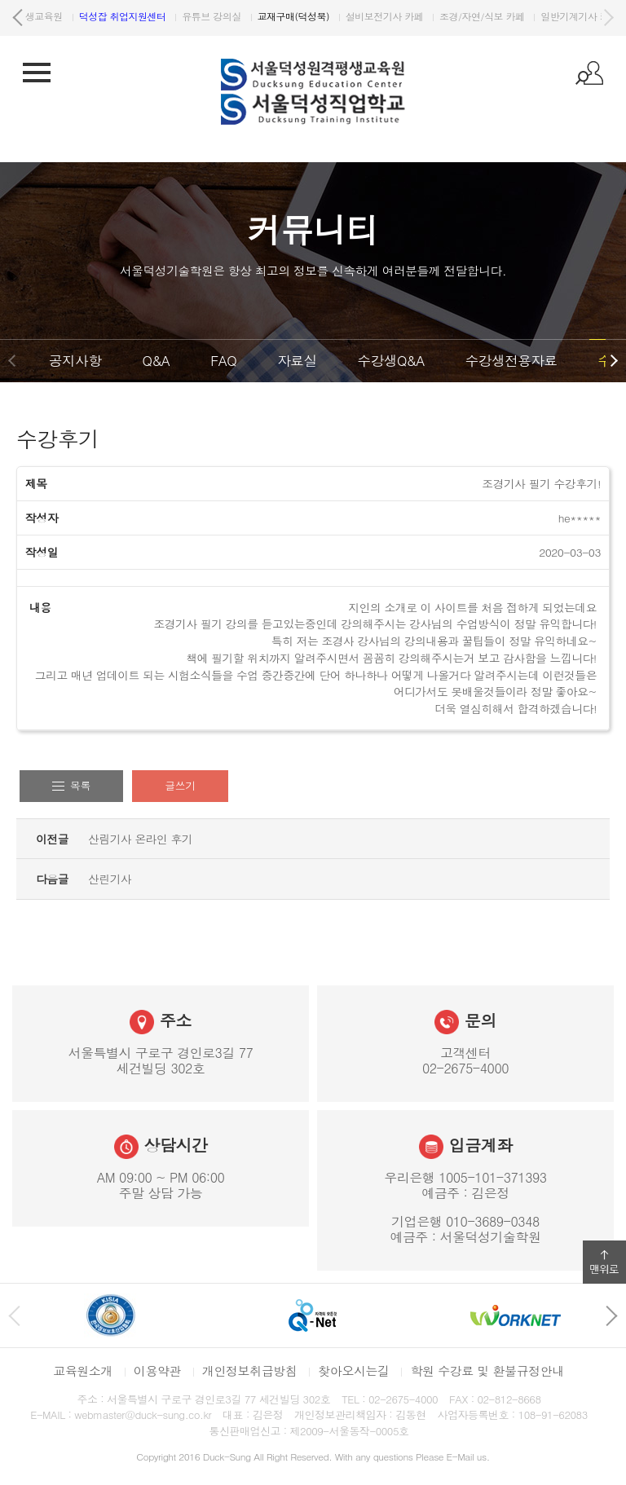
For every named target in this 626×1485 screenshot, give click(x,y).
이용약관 (157, 1370)
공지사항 (75, 360)
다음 (608, 18)
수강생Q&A (391, 360)
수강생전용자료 (511, 360)
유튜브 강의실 (362, 16)
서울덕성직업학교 (76, 16)
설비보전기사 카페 (536, 16)
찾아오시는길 (353, 1370)
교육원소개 (82, 1370)
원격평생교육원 (175, 16)
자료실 (296, 360)
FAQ (223, 360)
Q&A (156, 360)
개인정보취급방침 (250, 1370)
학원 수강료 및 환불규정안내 (486, 1370)
